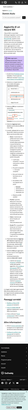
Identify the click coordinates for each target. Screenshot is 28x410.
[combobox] (12, 17)
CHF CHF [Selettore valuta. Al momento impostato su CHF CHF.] (23, 380)
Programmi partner (6, 359)
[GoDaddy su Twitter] (13, 383)
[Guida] (19, 2)
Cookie (23, 389)
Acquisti (3, 367)
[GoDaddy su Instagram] (6, 383)
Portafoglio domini (19, 73)
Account (3, 363)
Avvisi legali (6, 389)
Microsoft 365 (7, 38)
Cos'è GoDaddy (5, 348)
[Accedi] (22, 2)
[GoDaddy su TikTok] (10, 383)
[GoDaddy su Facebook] (2, 383)
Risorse (3, 355)
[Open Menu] (1, 2)
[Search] (24, 17)
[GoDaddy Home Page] (7, 373)
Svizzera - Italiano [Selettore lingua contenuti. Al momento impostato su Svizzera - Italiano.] (6, 380)
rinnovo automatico (16, 325)
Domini (10, 10)
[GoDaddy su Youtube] (17, 383)
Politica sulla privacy (15, 389)
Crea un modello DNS (12, 307)
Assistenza (4, 351)
